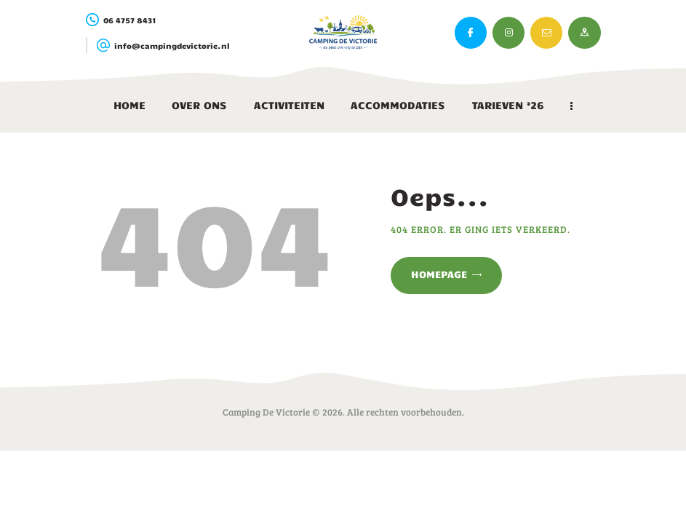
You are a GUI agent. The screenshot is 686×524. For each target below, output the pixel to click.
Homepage (439, 274)
